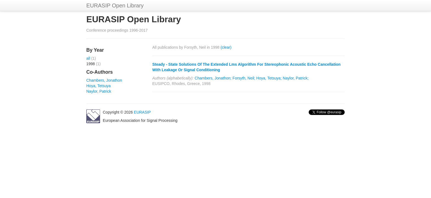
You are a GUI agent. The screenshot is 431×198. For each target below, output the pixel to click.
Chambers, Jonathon (104, 80)
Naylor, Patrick (98, 91)
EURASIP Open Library (115, 5)
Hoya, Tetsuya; (268, 78)
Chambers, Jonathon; (213, 78)
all (88, 58)
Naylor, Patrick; (295, 78)
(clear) (225, 47)
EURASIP (142, 112)
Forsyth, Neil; (244, 78)
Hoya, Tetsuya (98, 86)
